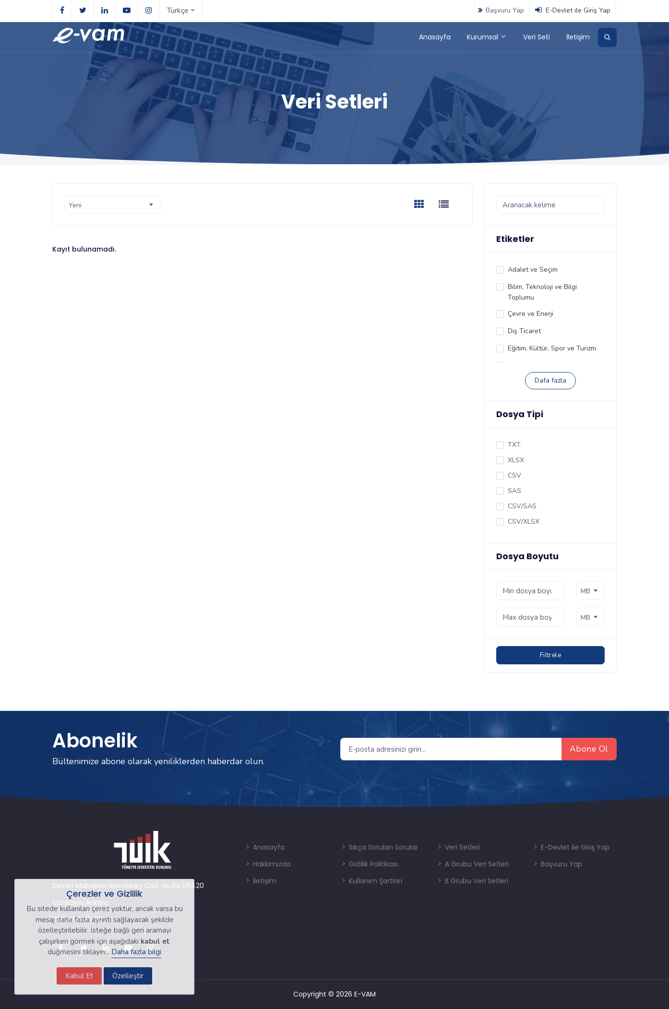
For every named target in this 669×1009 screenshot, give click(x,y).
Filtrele (550, 655)
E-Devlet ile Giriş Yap (572, 10)
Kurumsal (487, 37)
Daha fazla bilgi (136, 952)
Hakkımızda (267, 864)
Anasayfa (435, 37)
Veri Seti (536, 37)
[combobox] (112, 204)
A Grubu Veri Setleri (472, 864)
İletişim (578, 37)
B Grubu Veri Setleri (472, 881)
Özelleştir (127, 976)
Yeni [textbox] (75, 205)
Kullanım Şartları (371, 881)
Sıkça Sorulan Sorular (379, 847)
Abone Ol (589, 749)
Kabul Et (79, 976)
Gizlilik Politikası (369, 864)
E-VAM (365, 994)
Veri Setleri (458, 847)
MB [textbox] (585, 591)
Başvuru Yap (500, 10)
